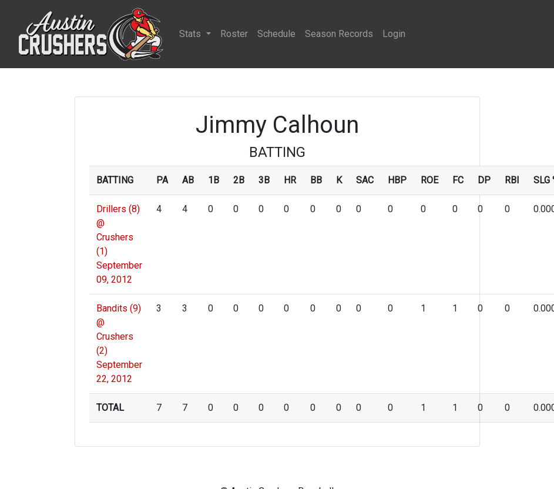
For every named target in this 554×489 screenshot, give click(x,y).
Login (393, 33)
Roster (234, 33)
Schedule (276, 33)
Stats (191, 33)
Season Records (339, 33)
